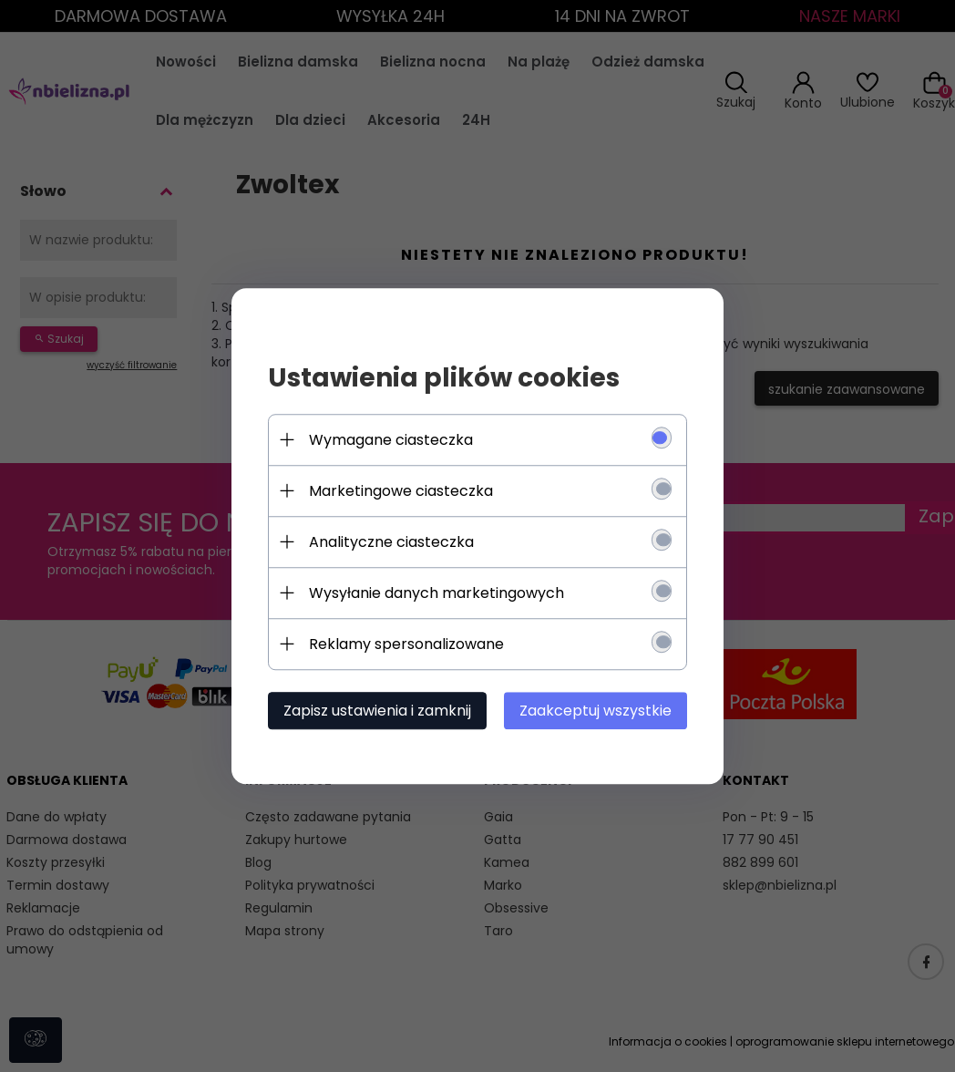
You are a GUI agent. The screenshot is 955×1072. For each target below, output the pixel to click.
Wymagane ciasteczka (391, 439)
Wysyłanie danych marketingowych (436, 592)
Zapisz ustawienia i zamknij (377, 710)
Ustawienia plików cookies (444, 378)
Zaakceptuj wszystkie (595, 710)
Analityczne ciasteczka (391, 541)
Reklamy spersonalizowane (406, 644)
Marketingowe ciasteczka (401, 490)
